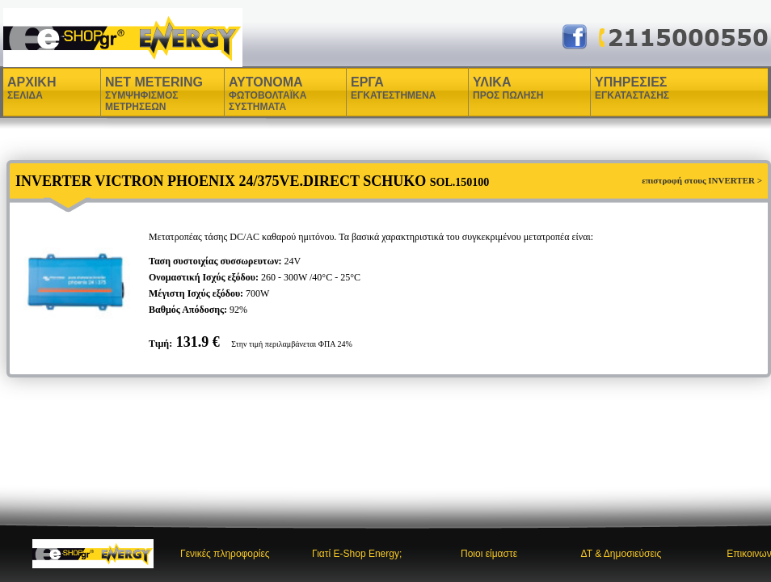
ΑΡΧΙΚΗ (31, 88)
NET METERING (154, 93)
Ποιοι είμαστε (489, 553)
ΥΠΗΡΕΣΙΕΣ (632, 88)
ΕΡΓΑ (369, 88)
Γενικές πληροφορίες (225, 553)
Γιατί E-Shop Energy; (357, 553)
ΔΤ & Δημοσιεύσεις (620, 553)
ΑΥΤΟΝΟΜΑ (267, 93)
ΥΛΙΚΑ (494, 88)
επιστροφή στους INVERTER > (702, 180)
